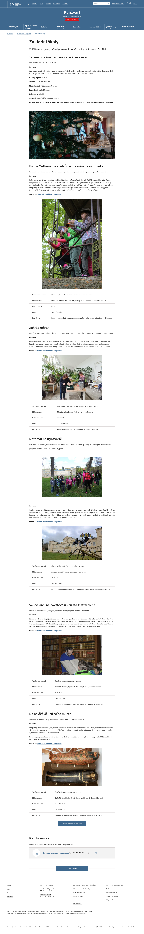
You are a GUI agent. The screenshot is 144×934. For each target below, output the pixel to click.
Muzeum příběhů (111, 893)
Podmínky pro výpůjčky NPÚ (95, 927)
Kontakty (10, 897)
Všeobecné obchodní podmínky (72, 927)
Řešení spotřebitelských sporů (49, 927)
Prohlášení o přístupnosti (28, 927)
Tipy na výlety (77, 904)
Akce (41, 3)
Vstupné (75, 900)
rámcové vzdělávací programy (49, 195)
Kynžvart (72, 12)
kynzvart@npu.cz (95, 853)
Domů (9, 886)
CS (135, 3)
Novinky (34, 3)
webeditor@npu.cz (113, 927)
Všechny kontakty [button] (72, 869)
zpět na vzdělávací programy (72, 824)
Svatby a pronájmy (112, 897)
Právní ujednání (12, 927)
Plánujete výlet (118, 3)
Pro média (56, 3)
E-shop (48, 3)
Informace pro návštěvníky (81, 889)
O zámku (109, 889)
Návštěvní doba (78, 897)
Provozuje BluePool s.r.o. (129, 927)
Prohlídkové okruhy (79, 893)
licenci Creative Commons (52, 912)
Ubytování (109, 900)
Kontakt (65, 3)
